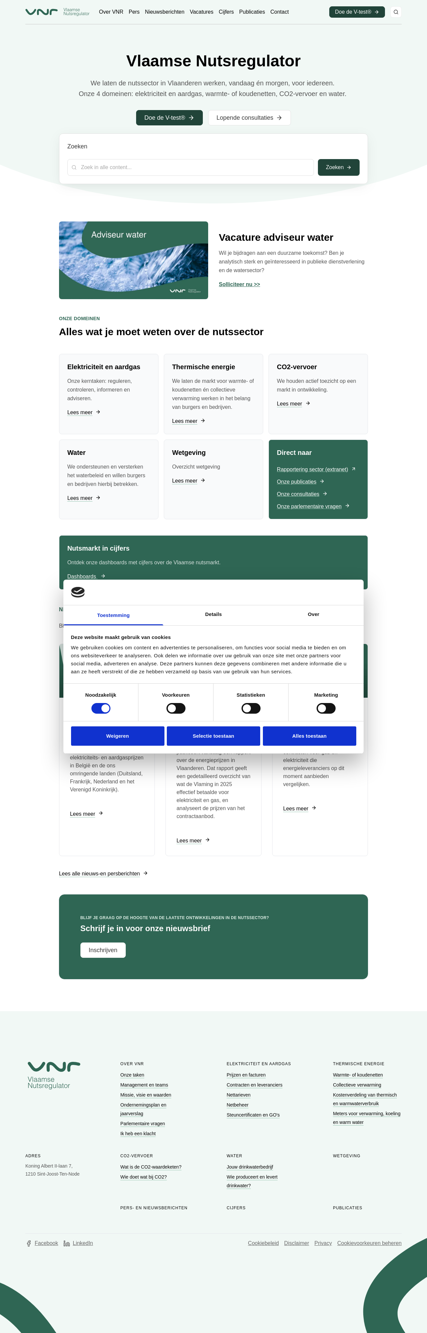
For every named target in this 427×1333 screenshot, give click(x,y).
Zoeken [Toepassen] (339, 167)
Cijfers (236, 1208)
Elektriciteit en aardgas (259, 1064)
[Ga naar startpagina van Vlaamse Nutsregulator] (57, 12)
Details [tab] (213, 614)
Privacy (323, 1243)
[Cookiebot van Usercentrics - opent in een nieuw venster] (327, 592)
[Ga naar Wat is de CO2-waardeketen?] (151, 1167)
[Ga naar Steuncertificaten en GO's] (254, 1115)
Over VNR (132, 1064)
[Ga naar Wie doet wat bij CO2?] (144, 1177)
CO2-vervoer (136, 1156)
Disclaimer (296, 1243)
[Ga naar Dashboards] (86, 576)
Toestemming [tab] (113, 615)
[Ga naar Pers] (134, 12)
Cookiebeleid (263, 1243)
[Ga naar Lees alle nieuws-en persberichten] (103, 873)
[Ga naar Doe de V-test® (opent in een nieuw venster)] (357, 12)
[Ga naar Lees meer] (84, 412)
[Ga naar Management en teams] (144, 1085)
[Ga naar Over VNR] (111, 12)
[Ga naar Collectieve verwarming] (358, 1085)
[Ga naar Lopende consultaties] (249, 117)
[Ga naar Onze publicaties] (301, 482)
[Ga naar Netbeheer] (238, 1105)
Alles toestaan (309, 736)
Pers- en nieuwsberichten (153, 1208)
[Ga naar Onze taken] (133, 1075)
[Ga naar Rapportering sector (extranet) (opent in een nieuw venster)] (316, 469)
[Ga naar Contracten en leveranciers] (255, 1085)
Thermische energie (359, 1064)
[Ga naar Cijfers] (226, 12)
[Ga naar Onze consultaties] (302, 494)
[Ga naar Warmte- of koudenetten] (358, 1075)
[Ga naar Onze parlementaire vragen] (313, 506)
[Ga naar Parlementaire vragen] (143, 1123)
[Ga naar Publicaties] (252, 12)
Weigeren (117, 736)
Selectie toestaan (213, 736)
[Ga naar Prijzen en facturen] (247, 1075)
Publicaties (347, 1208)
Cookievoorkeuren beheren (369, 1243)
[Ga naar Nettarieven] (239, 1095)
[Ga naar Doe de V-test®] (169, 117)
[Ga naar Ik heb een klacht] (138, 1133)
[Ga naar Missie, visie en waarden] (146, 1095)
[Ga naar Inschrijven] (103, 950)
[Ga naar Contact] (279, 12)
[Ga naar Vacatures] (202, 12)
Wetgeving (346, 1156)
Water (234, 1156)
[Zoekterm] (190, 167)
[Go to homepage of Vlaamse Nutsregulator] (54, 1075)
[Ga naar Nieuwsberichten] (164, 12)
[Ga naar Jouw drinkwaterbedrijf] (250, 1167)
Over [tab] (314, 614)
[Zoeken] (396, 12)
